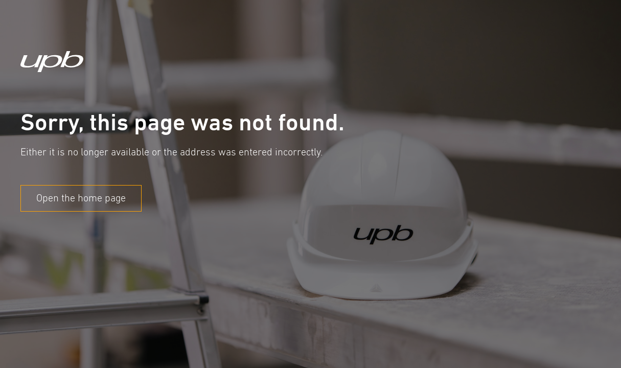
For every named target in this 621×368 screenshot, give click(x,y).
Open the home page (81, 198)
